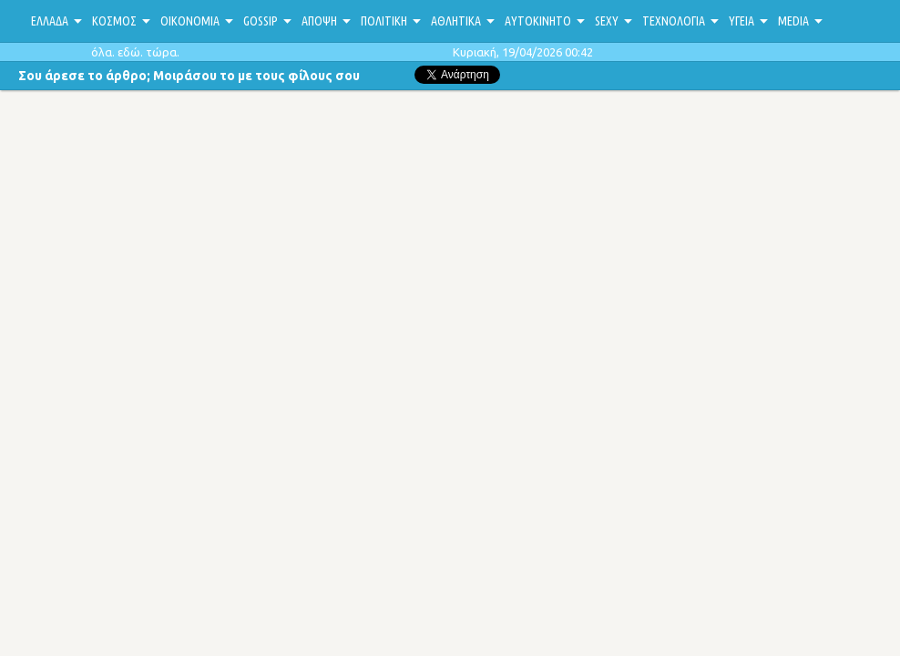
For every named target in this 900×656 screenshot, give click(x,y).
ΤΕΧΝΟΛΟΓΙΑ (673, 21)
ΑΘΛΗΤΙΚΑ (456, 21)
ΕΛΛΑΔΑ (49, 21)
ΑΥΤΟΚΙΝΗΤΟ (538, 21)
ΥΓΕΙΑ (741, 21)
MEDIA (793, 21)
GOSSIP (260, 21)
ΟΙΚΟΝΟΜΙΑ (190, 21)
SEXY (607, 21)
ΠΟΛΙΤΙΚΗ (384, 21)
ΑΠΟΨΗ (319, 21)
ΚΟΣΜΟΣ (114, 21)
